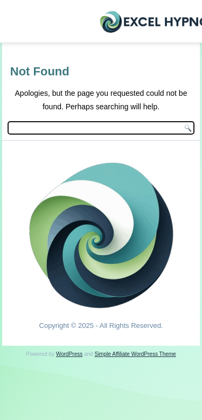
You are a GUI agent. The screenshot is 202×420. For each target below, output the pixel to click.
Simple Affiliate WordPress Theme (135, 354)
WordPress (69, 354)
